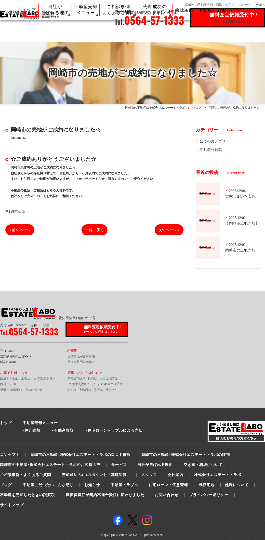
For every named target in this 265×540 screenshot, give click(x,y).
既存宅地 (206, 485)
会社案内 (184, 9)
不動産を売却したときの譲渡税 (27, 495)
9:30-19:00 (13, 325)
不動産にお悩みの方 (219, 9)
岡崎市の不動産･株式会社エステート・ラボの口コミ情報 (80, 455)
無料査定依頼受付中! (102, 329)
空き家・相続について (203, 465)
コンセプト (10, 455)
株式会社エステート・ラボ (217, 475)
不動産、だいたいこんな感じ (48, 485)
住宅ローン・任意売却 (168, 485)
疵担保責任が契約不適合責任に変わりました (105, 495)
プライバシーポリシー (208, 495)
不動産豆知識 (15, 211)
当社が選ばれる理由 (155, 465)
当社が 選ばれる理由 (55, 9)
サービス (119, 465)
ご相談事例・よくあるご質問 (25, 475)
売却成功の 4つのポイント (155, 9)
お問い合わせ (166, 495)
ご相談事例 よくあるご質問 (118, 9)
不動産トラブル (124, 485)
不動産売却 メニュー (85, 9)
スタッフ (149, 475)
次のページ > (168, 230)
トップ (29, 9)
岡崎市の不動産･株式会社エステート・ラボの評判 (185, 455)
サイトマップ (12, 505)
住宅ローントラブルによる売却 (115, 430)
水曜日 (41, 325)
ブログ (6, 485)
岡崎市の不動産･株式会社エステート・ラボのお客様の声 (50, 465)
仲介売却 (32, 430)
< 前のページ (20, 230)
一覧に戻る (95, 230)
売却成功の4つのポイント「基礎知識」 (96, 475)
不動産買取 (64, 430)
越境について (237, 485)
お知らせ (92, 485)
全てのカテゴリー (214, 141)
